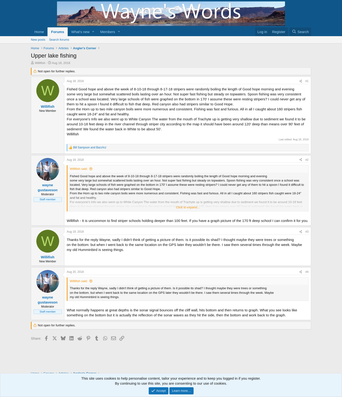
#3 (307, 231)
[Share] (301, 81)
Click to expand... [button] (188, 207)
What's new (80, 32)
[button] (93, 31)
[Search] (300, 31)
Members (107, 32)
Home (39, 32)
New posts (38, 39)
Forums (57, 32)
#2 (307, 160)
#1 (307, 81)
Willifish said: (79, 169)
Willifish (40, 63)
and (89, 147)
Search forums (59, 39)
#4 (307, 272)
